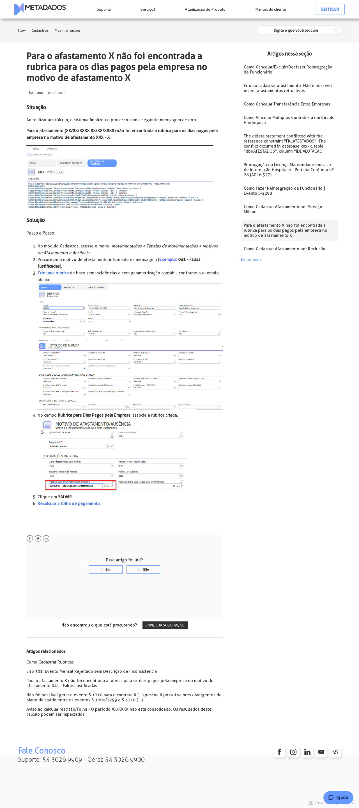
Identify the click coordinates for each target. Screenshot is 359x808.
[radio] (106, 569)
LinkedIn (46, 538)
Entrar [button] (330, 9)
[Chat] (338, 797)
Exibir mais (251, 259)
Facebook (29, 538)
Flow (22, 30)
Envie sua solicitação (165, 625)
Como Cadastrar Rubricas (50, 662)
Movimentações (67, 30)
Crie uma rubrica (53, 273)
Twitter (38, 538)
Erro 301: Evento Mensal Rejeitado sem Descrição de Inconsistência (91, 671)
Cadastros (40, 30)
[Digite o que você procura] (299, 30)
